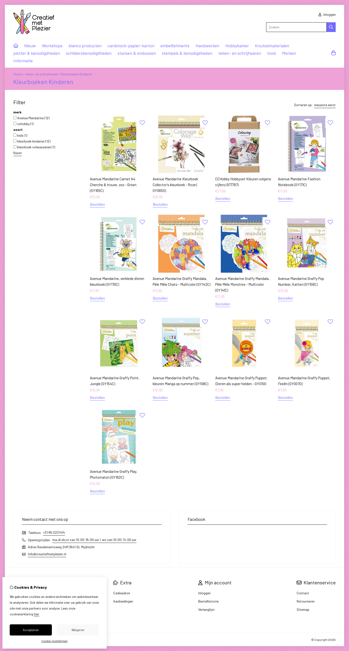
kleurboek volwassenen (34, 147)
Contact (303, 593)
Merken (289, 53)
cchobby (23, 124)
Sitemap (303, 609)
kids (20, 135)
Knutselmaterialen (272, 45)
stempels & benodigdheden (187, 53)
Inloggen (204, 593)
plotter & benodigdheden (36, 53)
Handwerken (207, 45)
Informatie (23, 60)
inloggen (327, 14)
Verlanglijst (206, 609)
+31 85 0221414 (54, 532)
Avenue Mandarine (31, 118)
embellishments (175, 45)
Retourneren (306, 601)
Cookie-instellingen (54, 641)
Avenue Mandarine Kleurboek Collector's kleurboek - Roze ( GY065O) (175, 185)
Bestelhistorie (208, 601)
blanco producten (85, 45)
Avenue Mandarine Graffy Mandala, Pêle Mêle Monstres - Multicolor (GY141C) (242, 284)
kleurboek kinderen (31, 141)
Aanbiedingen (123, 601)
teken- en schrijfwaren (239, 53)
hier (36, 614)
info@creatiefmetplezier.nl (47, 554)
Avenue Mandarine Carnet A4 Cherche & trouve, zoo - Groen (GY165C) (113, 185)
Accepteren (31, 630)
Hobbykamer (237, 45)
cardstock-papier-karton (131, 45)
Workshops (52, 45)
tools (271, 53)
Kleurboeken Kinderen (76, 74)
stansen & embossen (137, 53)
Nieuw (30, 45)
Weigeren (77, 630)
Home (17, 74)
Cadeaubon (121, 593)
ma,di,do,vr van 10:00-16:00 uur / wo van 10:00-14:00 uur (94, 540)
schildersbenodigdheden (88, 53)
